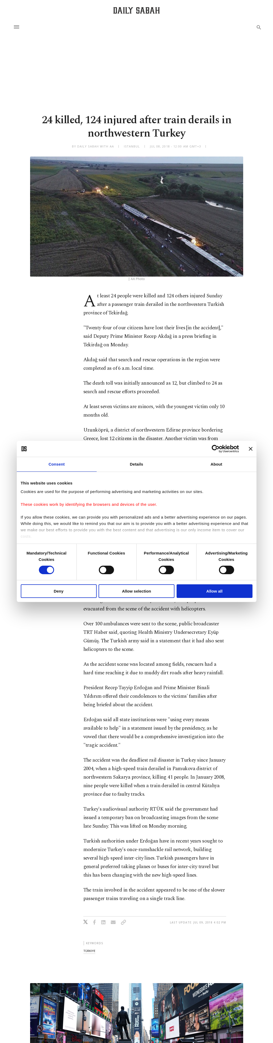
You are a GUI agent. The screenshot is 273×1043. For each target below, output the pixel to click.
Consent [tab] (56, 464)
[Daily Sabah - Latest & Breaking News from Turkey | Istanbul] (136, 10)
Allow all (214, 591)
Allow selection (136, 591)
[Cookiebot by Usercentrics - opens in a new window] (215, 449)
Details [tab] (136, 464)
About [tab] (216, 464)
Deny (59, 591)
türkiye (89, 951)
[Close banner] (250, 449)
